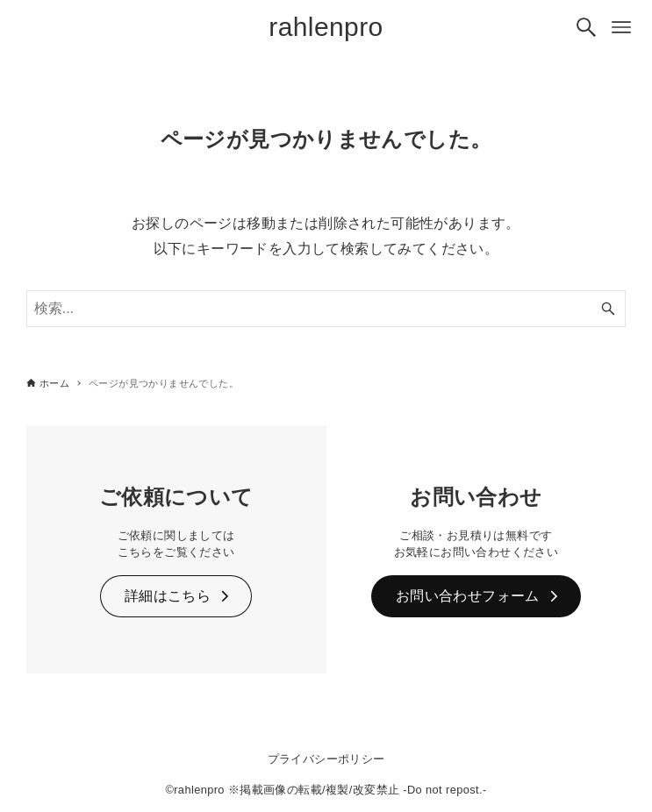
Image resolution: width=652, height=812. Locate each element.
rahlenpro (326, 26)
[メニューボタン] (621, 27)
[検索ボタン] (586, 27)
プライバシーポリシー (326, 759)
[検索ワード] (326, 308)
